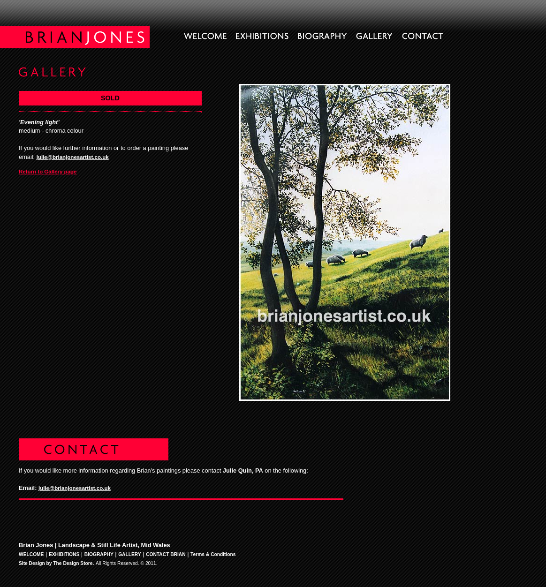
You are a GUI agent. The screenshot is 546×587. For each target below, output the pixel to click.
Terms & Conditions (212, 554)
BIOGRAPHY (99, 554)
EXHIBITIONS (64, 554)
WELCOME (31, 554)
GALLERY (129, 554)
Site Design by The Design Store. (56, 563)
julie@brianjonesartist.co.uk (73, 157)
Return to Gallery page (48, 171)
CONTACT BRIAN (166, 554)
